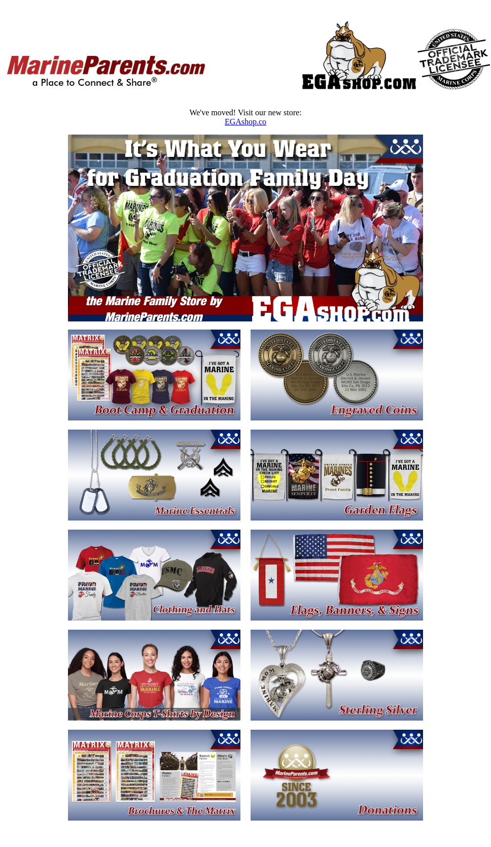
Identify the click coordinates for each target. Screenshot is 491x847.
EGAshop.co (245, 121)
